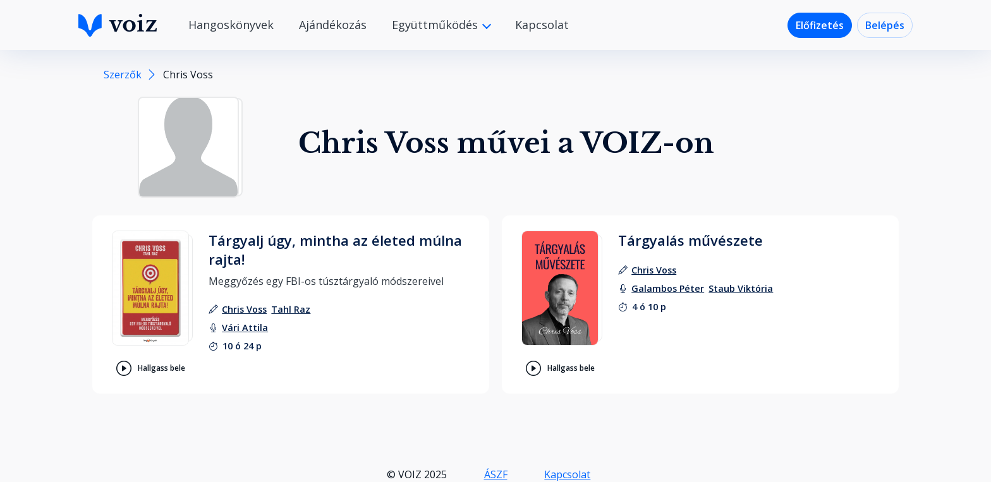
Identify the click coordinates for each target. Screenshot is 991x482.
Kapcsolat (542, 24)
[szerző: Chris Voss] (244, 309)
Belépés (884, 25)
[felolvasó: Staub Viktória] (740, 288)
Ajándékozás (333, 24)
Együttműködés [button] (436, 24)
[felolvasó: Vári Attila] (245, 328)
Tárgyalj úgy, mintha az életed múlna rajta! (335, 249)
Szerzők (123, 74)
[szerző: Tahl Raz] (290, 309)
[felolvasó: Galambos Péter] (667, 288)
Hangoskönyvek (231, 24)
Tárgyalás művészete (690, 240)
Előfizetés (820, 25)
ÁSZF (496, 474)
